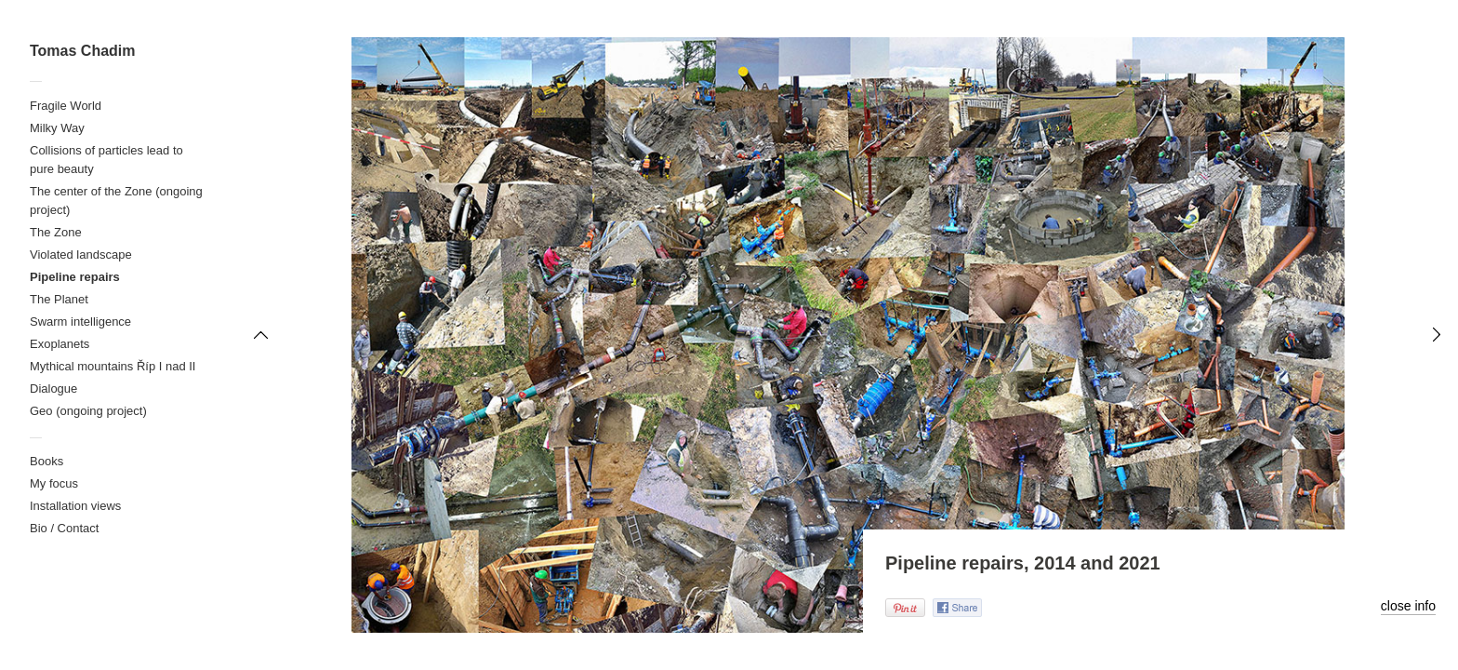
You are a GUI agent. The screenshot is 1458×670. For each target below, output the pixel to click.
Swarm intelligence (80, 321)
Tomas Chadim (83, 51)
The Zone (56, 232)
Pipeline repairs (75, 277)
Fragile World (65, 106)
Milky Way (57, 128)
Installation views (75, 506)
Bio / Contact (64, 528)
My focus (54, 483)
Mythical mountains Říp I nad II (112, 366)
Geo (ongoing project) (88, 411)
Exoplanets (59, 344)
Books (46, 461)
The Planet (59, 299)
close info (1408, 605)
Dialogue (53, 388)
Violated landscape (81, 254)
